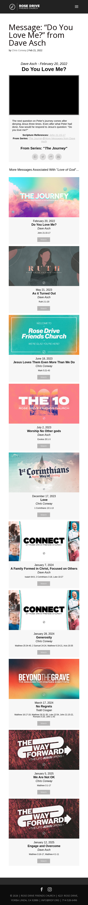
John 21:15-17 (57, 135)
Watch (43, 239)
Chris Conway (19, 50)
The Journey (36, 138)
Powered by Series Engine (44, 874)
